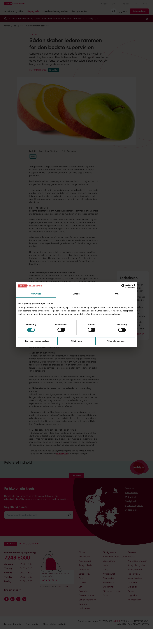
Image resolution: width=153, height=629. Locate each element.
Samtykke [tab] (36, 294)
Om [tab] (117, 294)
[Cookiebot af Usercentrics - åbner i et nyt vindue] (123, 286)
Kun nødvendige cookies (37, 341)
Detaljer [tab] (76, 294)
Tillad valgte (76, 341)
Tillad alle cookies (115, 341)
